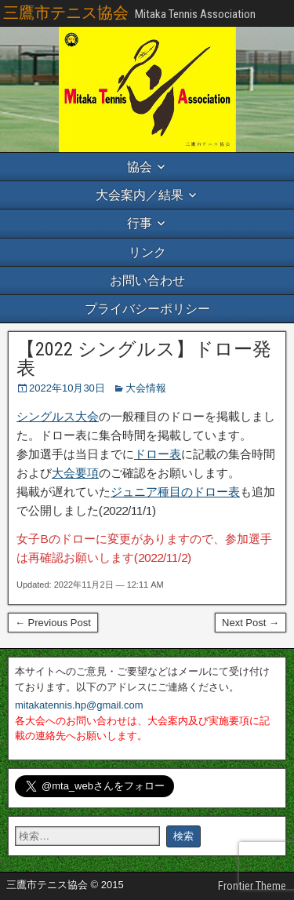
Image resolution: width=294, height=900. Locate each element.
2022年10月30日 (67, 388)
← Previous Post (53, 623)
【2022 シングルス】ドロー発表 (143, 358)
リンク (147, 252)
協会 (139, 166)
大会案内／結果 (139, 195)
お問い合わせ (147, 280)
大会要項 (75, 472)
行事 (139, 223)
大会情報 (145, 388)
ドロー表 (157, 454)
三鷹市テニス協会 (66, 12)
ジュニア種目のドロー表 (175, 491)
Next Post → (250, 623)
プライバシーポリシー (147, 308)
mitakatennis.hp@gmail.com (79, 705)
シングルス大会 (57, 416)
